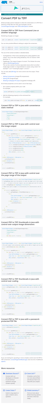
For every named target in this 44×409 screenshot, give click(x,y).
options (3, 361)
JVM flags (13, 71)
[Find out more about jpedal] (22, 8)
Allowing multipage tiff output (11, 80)
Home (5, 14)
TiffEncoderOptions (22, 26)
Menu (41, 2)
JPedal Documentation (12, 14)
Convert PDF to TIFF (22, 14)
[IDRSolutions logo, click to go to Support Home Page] (19, 2)
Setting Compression (9, 76)
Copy (39, 40)
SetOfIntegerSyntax (13, 63)
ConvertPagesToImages (8, 26)
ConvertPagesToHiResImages (19, 359)
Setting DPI (6, 78)
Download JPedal (36, 91)
